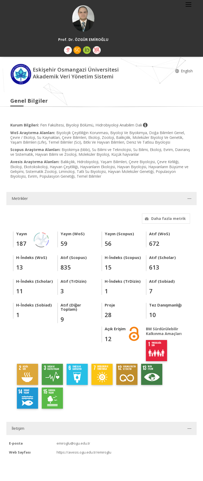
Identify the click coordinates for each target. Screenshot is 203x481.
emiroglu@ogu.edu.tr (73, 443)
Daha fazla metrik (165, 218)
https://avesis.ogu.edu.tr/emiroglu (84, 452)
